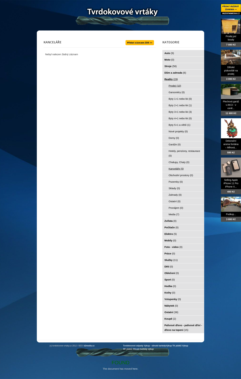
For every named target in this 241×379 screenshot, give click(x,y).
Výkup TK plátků (174, 346)
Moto (169, 59)
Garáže (175, 144)
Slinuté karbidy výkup (143, 349)
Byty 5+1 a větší (179, 124)
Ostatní (175, 201)
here (135, 368)
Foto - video (174, 247)
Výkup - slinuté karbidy (155, 346)
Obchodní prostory (181, 175)
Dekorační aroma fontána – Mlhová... (230, 144)
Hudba (170, 286)
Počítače (172, 227)
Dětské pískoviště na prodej (231, 70)
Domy (174, 137)
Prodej (175, 85)
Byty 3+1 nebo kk (180, 111)
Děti (169, 266)
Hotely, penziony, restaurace (184, 153)
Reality (171, 79)
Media (174, 214)
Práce (170, 253)
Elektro (171, 233)
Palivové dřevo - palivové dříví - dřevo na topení (183, 327)
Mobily (170, 240)
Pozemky (176, 181)
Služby (171, 260)
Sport (170, 279)
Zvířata (171, 220)
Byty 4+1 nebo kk (180, 118)
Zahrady (175, 194)
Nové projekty (178, 131)
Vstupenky (173, 299)
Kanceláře (176, 168)
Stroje (171, 66)
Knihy (170, 292)
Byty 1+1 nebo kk (180, 98)
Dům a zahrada (175, 72)
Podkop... (231, 214)
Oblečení (172, 273)
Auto (169, 53)
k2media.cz (89, 346)
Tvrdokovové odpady (133, 346)
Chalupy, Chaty (179, 162)
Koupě (170, 318)
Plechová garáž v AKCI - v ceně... (231, 105)
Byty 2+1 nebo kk (180, 105)
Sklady (174, 188)
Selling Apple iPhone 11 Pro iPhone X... (231, 183)
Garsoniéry (177, 92)
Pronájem (176, 207)
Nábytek (171, 305)
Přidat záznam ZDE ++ (139, 42)
